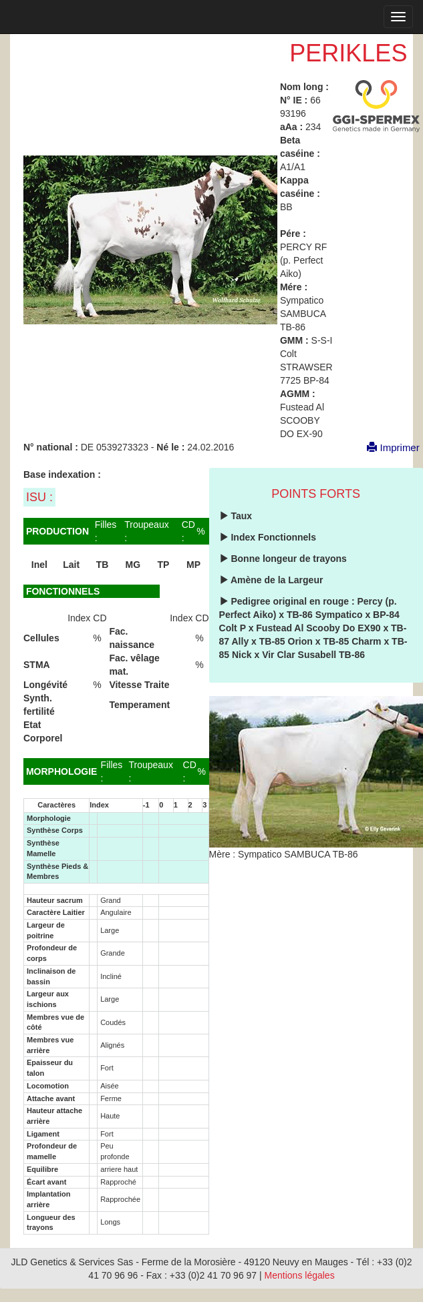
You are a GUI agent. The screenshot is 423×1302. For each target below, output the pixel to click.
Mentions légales (300, 1275)
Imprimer (386, 447)
